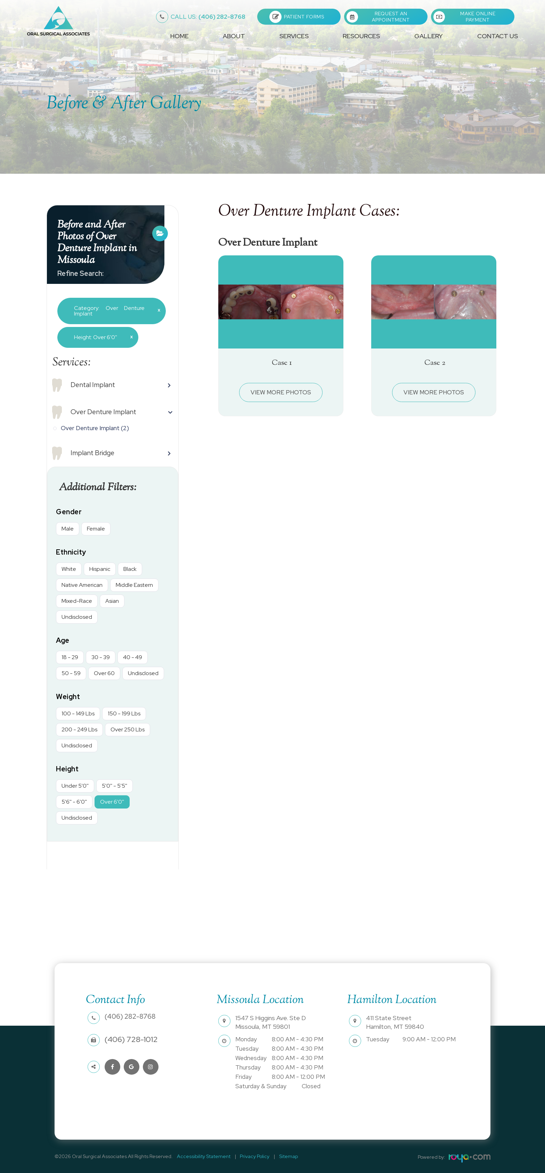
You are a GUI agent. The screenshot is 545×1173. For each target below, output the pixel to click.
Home (179, 36)
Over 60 (104, 673)
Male (68, 528)
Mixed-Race (77, 601)
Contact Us (497, 36)
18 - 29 (70, 657)
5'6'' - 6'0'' (74, 801)
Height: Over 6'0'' (101, 337)
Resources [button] (361, 36)
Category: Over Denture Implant (114, 310)
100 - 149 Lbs (78, 713)
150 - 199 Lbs (124, 713)
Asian (112, 601)
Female (96, 528)
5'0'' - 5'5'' (114, 785)
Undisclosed (77, 617)
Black (130, 569)
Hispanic (99, 569)
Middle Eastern (134, 585)
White (69, 569)
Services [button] (294, 36)
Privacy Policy (251, 1156)
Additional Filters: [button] (100, 487)
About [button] (234, 36)
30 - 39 (100, 657)
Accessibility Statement (202, 1156)
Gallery (428, 36)
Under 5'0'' (75, 785)
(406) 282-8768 (208, 17)
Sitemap (281, 1156)
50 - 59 (71, 673)
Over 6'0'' (112, 801)
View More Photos (281, 392)
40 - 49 (132, 657)
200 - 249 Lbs (79, 729)
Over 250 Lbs (128, 729)
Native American (82, 585)
